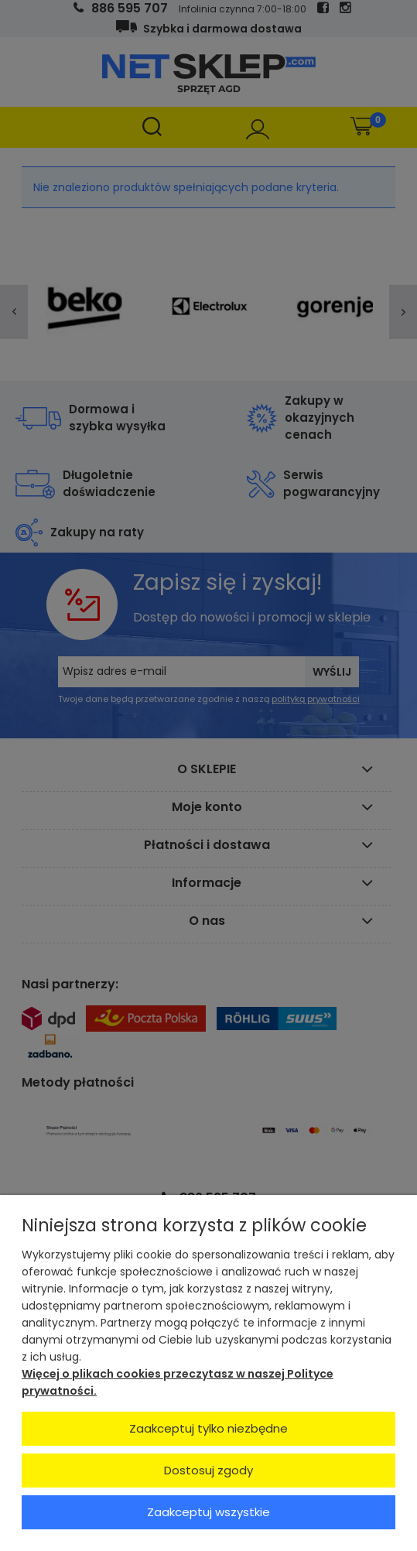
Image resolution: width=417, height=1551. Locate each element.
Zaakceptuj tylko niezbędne (208, 1428)
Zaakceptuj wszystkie (208, 1512)
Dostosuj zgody (208, 1470)
